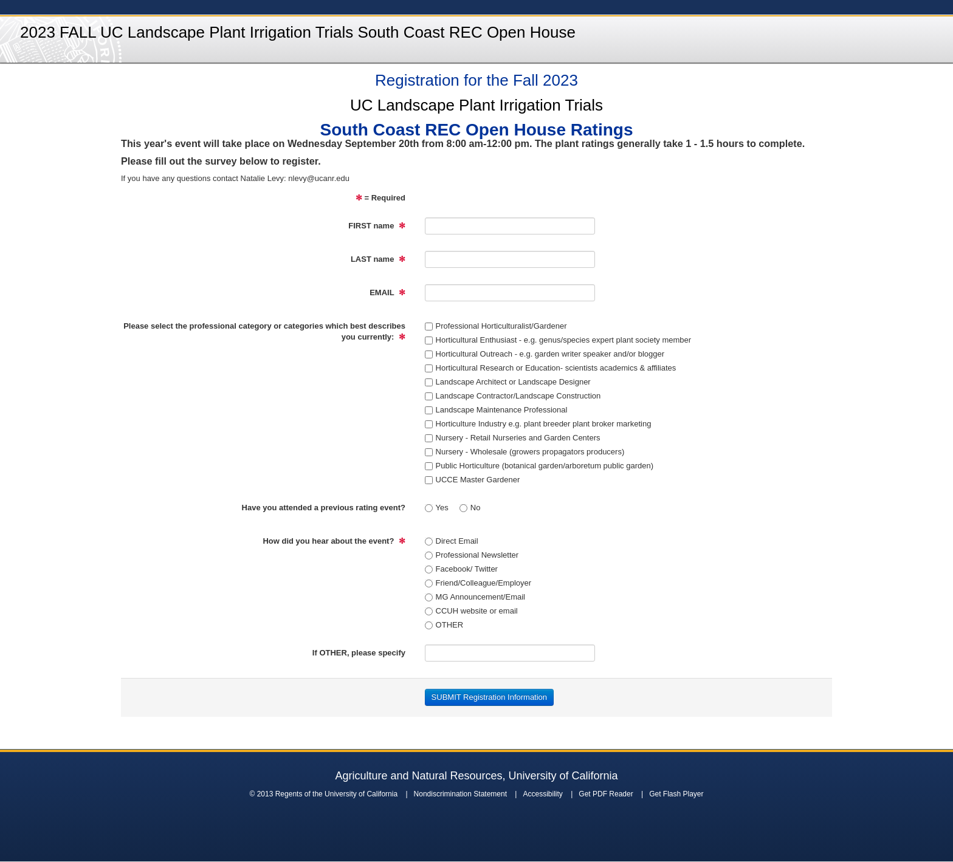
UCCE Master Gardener (472, 479)
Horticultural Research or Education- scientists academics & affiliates (550, 367)
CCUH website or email (471, 610)
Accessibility (542, 794)
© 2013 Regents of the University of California (323, 794)
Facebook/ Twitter (461, 568)
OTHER (444, 624)
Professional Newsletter (472, 554)
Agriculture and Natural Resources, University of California (476, 776)
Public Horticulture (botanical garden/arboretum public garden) (539, 465)
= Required (380, 197)
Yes (437, 507)
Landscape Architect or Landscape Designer (508, 381)
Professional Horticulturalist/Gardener (496, 325)
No (470, 507)
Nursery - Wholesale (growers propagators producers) (525, 451)
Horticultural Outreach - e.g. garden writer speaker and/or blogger (544, 353)
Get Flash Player (676, 794)
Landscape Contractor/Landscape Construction (513, 395)
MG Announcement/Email (475, 596)
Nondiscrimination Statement (460, 794)
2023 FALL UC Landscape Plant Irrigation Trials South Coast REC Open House (298, 32)
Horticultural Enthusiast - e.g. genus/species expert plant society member (558, 339)
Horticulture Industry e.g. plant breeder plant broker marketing (538, 423)
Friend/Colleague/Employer (478, 582)
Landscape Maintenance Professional (496, 409)
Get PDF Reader (606, 794)
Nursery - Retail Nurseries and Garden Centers (512, 437)
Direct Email (451, 541)
